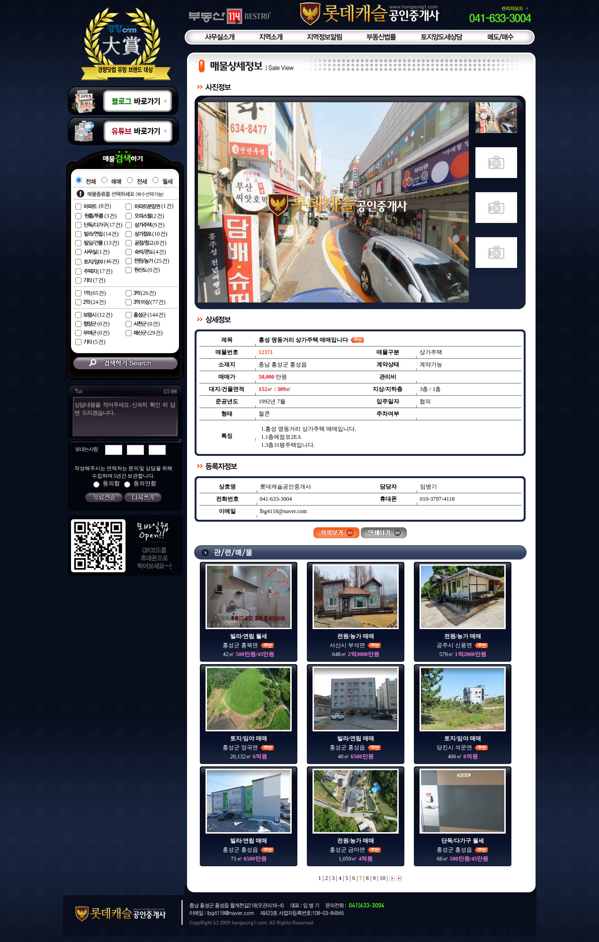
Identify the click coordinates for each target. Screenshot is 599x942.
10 (381, 878)
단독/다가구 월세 (462, 840)
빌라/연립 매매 (355, 738)
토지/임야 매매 (248, 738)
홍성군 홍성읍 (356, 747)
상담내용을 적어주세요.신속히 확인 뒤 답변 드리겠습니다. (124, 421)
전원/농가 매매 (355, 636)
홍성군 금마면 (356, 849)
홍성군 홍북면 (249, 645)
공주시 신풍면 (463, 645)
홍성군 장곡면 (249, 747)
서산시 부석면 (356, 645)
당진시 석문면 (463, 747)
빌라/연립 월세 (248, 636)
